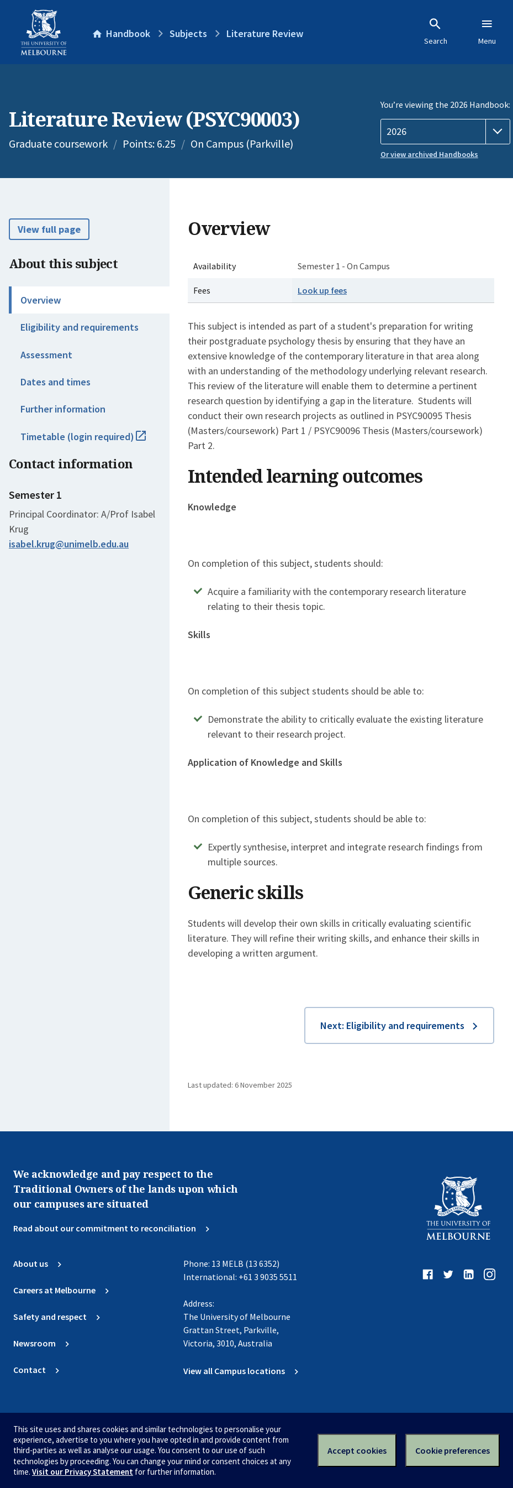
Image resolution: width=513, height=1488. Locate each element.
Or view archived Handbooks (429, 154)
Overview (40, 300)
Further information (62, 409)
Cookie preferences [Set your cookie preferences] (452, 1450)
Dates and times (55, 381)
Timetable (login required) (95, 441)
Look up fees (322, 290)
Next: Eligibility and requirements (392, 1025)
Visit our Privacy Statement (82, 1471)
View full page (49, 229)
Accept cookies (357, 1450)
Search (435, 31)
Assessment (46, 354)
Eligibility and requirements (79, 327)
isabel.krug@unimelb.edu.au (69, 544)
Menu (487, 31)
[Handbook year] (445, 131)
